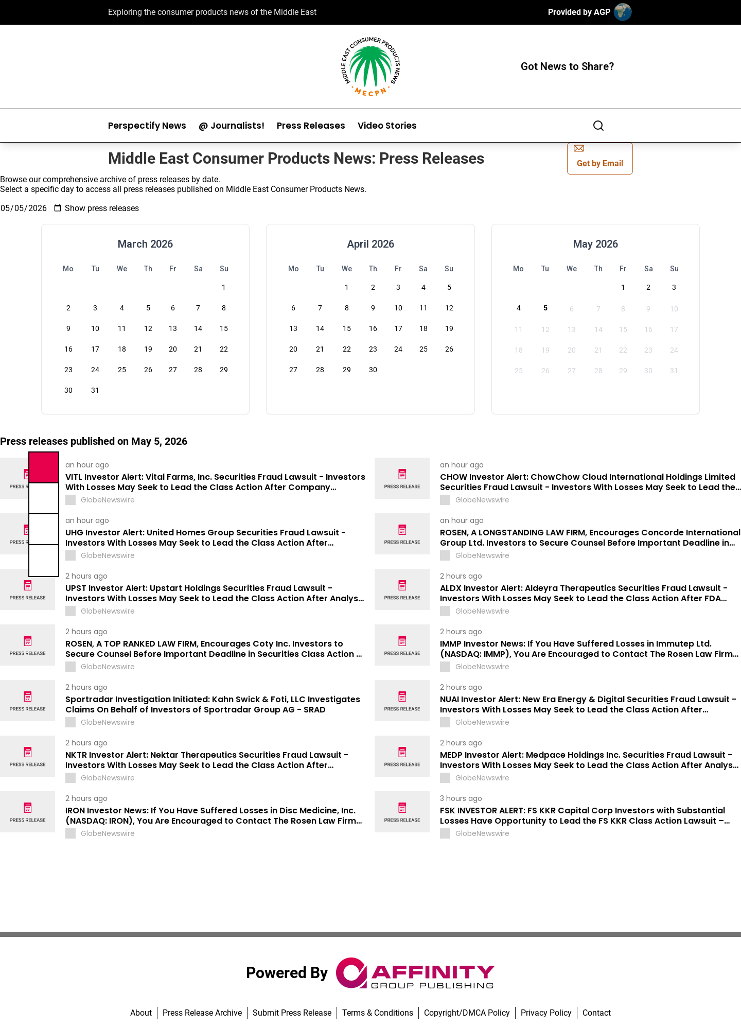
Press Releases (311, 125)
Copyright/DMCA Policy (467, 1013)
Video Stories (387, 125)
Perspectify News (147, 125)
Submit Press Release (292, 1013)
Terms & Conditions (377, 1013)
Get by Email (598, 155)
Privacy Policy (546, 1013)
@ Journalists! (231, 125)
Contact (597, 1013)
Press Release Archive (202, 1013)
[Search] (598, 125)
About (141, 1013)
